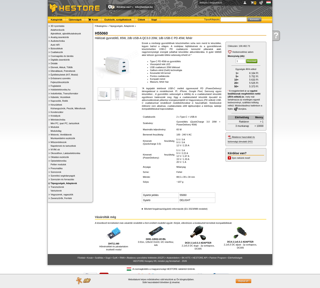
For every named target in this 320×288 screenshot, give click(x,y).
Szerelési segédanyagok (63, 175)
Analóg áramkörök (60, 37)
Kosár (93, 19)
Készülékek (56, 105)
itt (170, 282)
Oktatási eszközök (60, 157)
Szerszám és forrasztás (62, 179)
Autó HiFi (55, 45)
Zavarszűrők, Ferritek (61, 198)
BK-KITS (186, 257)
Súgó (154, 19)
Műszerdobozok (59, 142)
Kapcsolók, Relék (59, 101)
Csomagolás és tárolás (62, 56)
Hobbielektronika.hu (60, 89)
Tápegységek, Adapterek (64, 183)
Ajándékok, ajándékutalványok (66, 33)
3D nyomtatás (57, 26)
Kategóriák (56, 19)
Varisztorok (56, 190)
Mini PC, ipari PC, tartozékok (65, 123)
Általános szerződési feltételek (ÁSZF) (145, 257)
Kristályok (55, 116)
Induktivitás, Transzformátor (64, 93)
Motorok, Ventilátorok (61, 134)
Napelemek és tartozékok (63, 146)
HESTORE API (199, 257)
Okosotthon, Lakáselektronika (65, 153)
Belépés (204, 2)
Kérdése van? (124, 7)
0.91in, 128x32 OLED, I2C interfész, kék (156, 235)
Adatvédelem (173, 257)
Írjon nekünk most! (241, 158)
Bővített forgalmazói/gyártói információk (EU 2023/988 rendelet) (176, 209)
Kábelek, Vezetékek (60, 97)
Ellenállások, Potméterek (63, 71)
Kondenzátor (57, 112)
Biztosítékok (57, 48)
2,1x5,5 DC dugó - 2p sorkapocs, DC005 (198, 237)
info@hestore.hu (144, 7)
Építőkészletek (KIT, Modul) (64, 74)
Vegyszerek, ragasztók (62, 194)
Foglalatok (56, 86)
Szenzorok (56, 172)
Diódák (54, 63)
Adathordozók (57, 30)
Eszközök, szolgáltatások (117, 19)
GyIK (115, 257)
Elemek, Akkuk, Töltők (62, 67)
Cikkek (141, 19)
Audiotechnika (58, 41)
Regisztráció (216, 2)
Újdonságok (75, 19)
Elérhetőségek (235, 257)
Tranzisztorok (57, 187)
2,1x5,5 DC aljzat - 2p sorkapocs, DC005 (240, 237)
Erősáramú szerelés (61, 78)
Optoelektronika (58, 161)
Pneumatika (56, 168)
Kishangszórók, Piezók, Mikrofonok (68, 108)
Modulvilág (56, 131)
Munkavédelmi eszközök (63, 138)
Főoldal (81, 257)
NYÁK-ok (55, 149)
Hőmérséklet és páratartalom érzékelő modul (113, 238)
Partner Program (217, 257)
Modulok (55, 127)
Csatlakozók (57, 52)
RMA (122, 257)
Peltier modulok (58, 164)
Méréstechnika (58, 119)
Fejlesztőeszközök (60, 82)
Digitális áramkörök (60, 60)
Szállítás (99, 257)
